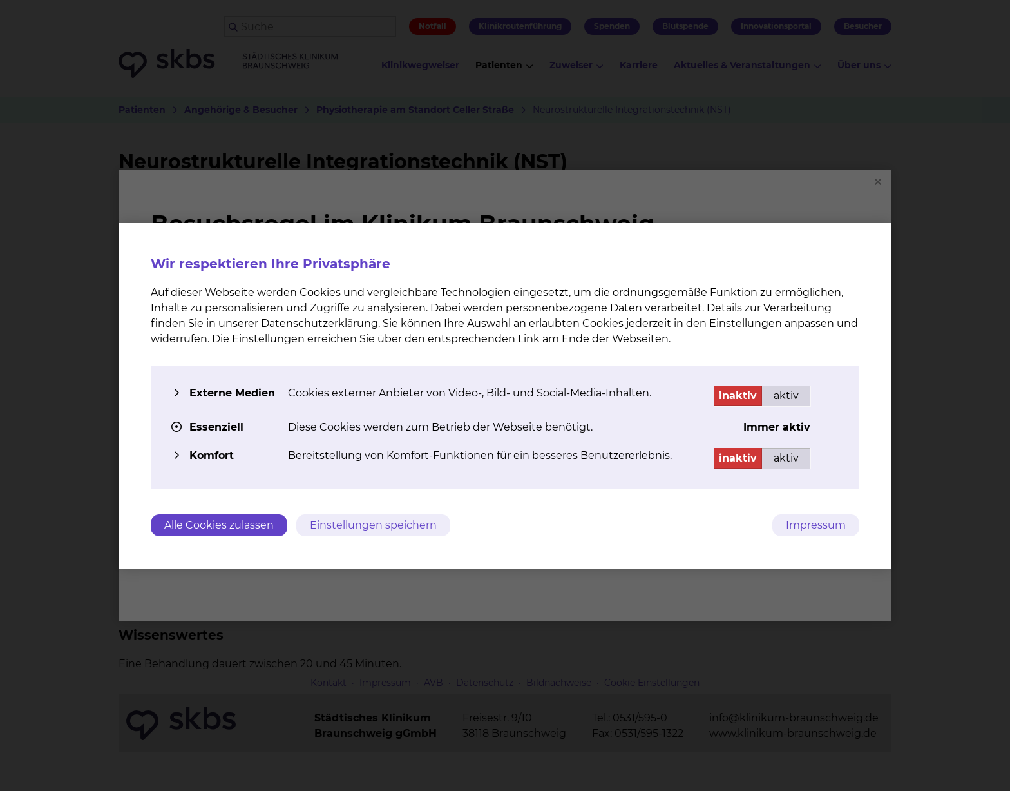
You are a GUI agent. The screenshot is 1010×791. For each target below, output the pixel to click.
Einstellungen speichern (373, 525)
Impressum (816, 525)
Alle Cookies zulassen (219, 525)
